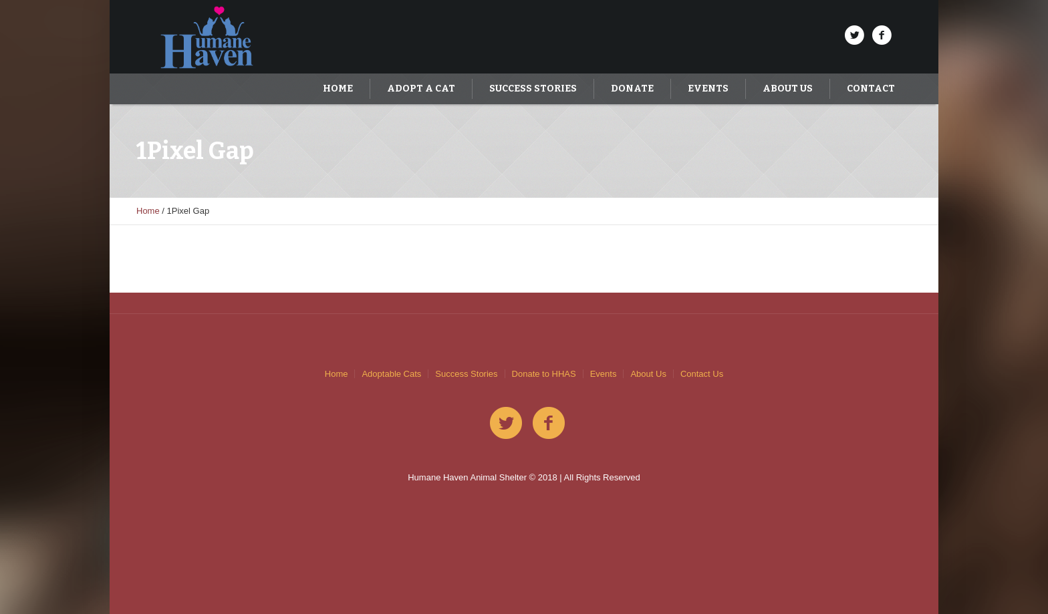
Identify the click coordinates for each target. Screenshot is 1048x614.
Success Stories (466, 373)
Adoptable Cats (391, 373)
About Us (648, 373)
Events (603, 373)
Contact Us (701, 373)
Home (148, 211)
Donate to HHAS (544, 373)
